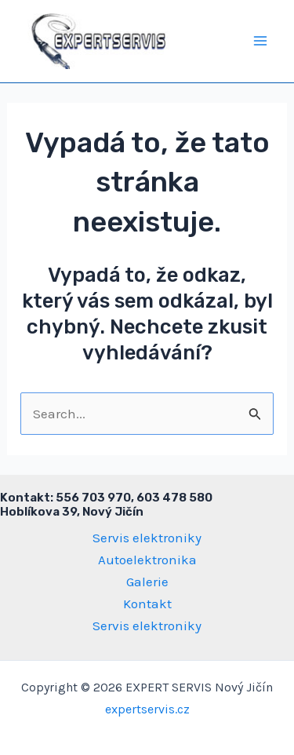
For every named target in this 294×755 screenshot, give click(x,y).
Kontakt (147, 603)
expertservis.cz (147, 709)
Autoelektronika (147, 559)
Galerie (147, 581)
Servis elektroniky (147, 537)
